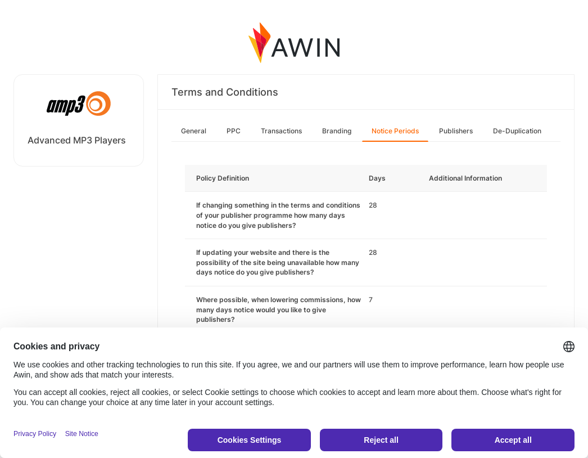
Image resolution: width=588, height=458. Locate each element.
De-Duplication (517, 131)
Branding (336, 131)
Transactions (281, 131)
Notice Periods (395, 131)
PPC (234, 131)
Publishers (456, 131)
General (193, 131)
